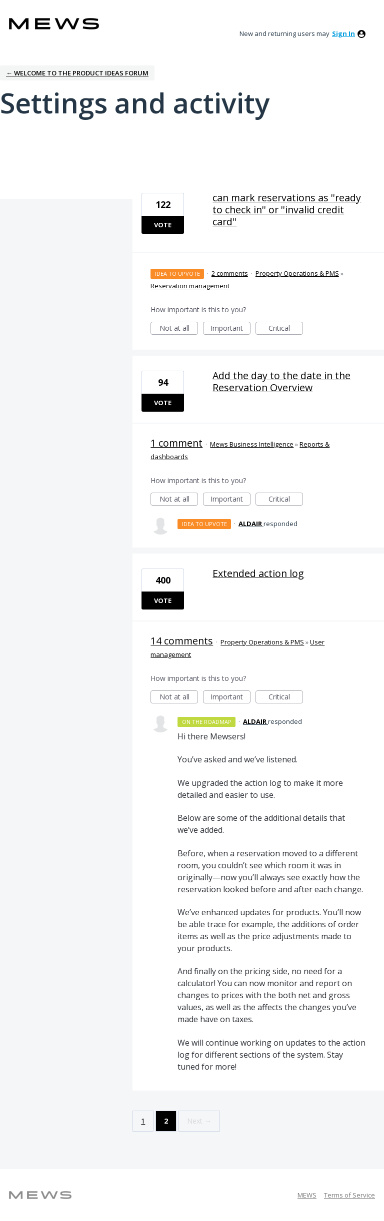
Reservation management (190, 285)
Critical (285, 329)
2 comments (230, 273)
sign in (343, 33)
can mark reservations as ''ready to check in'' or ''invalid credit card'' (286, 209)
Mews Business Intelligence (252, 444)
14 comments (181, 640)
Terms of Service (349, 1195)
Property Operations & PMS (297, 273)
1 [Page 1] (143, 1121)
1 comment (176, 443)
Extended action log (258, 573)
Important (230, 329)
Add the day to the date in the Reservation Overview (281, 381)
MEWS (307, 1195)
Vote (163, 224)
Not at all (179, 329)
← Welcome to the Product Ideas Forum (77, 72)
